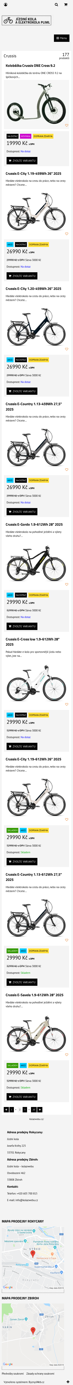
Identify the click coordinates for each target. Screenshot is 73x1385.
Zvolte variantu (22, 160)
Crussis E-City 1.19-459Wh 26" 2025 (33, 173)
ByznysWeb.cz (36, 1382)
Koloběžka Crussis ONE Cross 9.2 (30, 65)
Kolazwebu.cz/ (36, 1119)
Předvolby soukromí (13, 1373)
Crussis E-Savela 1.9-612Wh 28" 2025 (34, 995)
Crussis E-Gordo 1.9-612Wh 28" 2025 (34, 524)
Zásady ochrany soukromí (40, 1373)
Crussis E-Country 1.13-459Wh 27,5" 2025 (34, 406)
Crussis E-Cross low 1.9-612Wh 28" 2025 (32, 641)
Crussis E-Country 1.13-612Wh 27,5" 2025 (34, 877)
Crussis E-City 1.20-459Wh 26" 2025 (33, 288)
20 (34, 1109)
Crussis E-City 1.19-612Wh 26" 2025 (33, 759)
